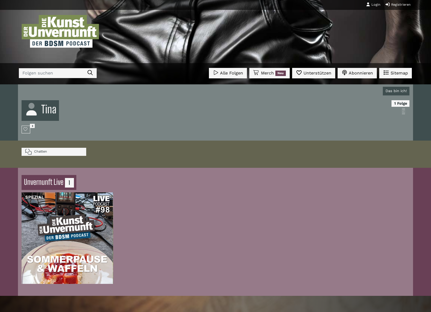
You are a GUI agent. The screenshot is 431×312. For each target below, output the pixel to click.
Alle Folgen (228, 72)
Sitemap (395, 72)
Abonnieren (357, 72)
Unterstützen (313, 72)
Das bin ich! (396, 91)
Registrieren (398, 4)
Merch (269, 73)
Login (373, 4)
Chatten (36, 152)
